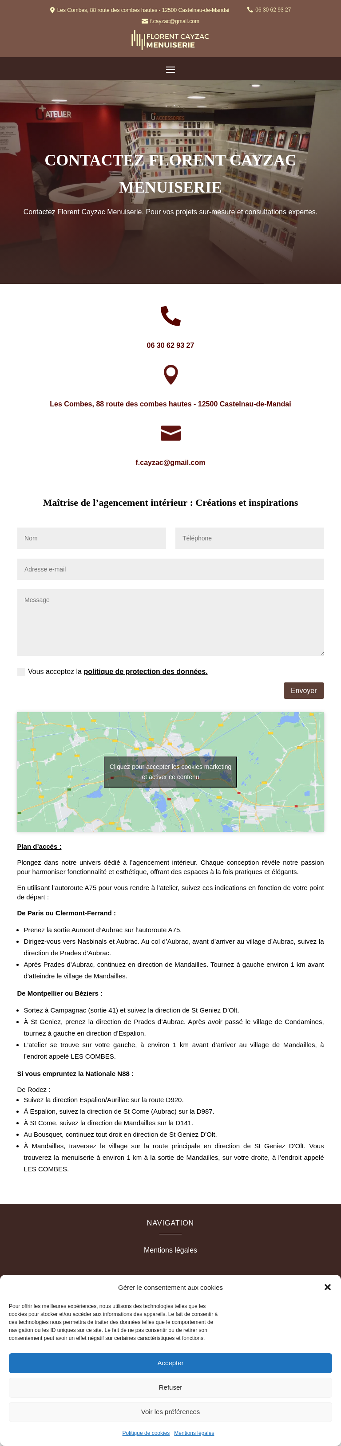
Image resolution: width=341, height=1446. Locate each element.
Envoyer (304, 690)
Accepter (170, 1363)
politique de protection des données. (145, 671)
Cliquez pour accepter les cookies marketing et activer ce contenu (171, 771)
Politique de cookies (146, 1433)
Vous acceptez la (112, 672)
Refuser (170, 1387)
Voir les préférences (170, 1411)
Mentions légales (194, 1433)
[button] (327, 1287)
